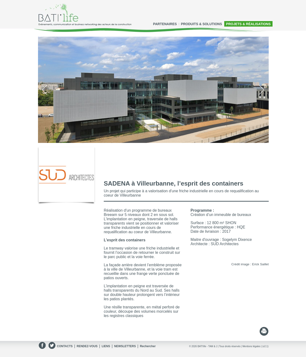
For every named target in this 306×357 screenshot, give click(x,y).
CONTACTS (65, 346)
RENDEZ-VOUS (87, 346)
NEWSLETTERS (125, 346)
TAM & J (212, 346)
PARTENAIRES (165, 24)
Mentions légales (251, 346)
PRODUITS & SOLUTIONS (201, 24)
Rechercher (148, 346)
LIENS (106, 346)
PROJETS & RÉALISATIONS (248, 24)
